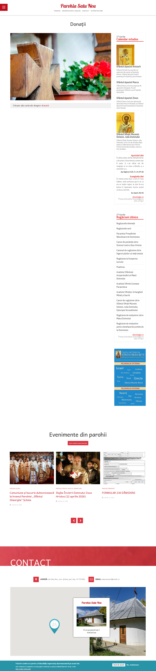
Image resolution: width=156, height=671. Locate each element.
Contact (85, 11)
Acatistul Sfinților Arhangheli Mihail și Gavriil (129, 294)
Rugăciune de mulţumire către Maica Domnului (129, 317)
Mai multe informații (23, 669)
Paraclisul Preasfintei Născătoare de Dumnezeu (128, 235)
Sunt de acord (118, 665)
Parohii (57, 11)
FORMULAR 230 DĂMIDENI (118, 493)
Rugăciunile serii (123, 228)
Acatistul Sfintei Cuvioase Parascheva (127, 285)
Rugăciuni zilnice (127, 217)
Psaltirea (120, 266)
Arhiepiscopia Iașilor (71, 11)
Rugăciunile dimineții (125, 223)
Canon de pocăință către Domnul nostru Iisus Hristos (129, 243)
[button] (54, 626)
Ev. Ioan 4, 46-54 (137, 193)
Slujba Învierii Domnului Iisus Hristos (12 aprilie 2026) (74, 494)
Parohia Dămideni (108, 488)
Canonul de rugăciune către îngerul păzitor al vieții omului (129, 252)
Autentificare (97, 11)
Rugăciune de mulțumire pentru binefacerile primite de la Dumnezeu (130, 326)
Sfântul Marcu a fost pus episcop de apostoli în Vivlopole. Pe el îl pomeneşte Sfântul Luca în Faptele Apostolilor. (128, 89)
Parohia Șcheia (15, 488)
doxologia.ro (138, 197)
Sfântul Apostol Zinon (127, 98)
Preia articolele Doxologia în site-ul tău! (131, 200)
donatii (45, 105)
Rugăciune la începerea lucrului (126, 260)
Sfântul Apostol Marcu (127, 82)
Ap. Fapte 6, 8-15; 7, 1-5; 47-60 (132, 172)
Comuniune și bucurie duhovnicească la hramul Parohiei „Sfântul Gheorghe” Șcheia (32, 496)
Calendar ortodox (127, 39)
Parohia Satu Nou (78, 6)
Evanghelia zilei (137, 177)
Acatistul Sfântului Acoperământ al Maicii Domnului (126, 275)
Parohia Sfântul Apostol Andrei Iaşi (69, 488)
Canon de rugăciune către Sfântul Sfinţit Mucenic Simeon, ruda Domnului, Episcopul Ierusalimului (127, 305)
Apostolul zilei (137, 155)
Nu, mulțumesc (133, 665)
